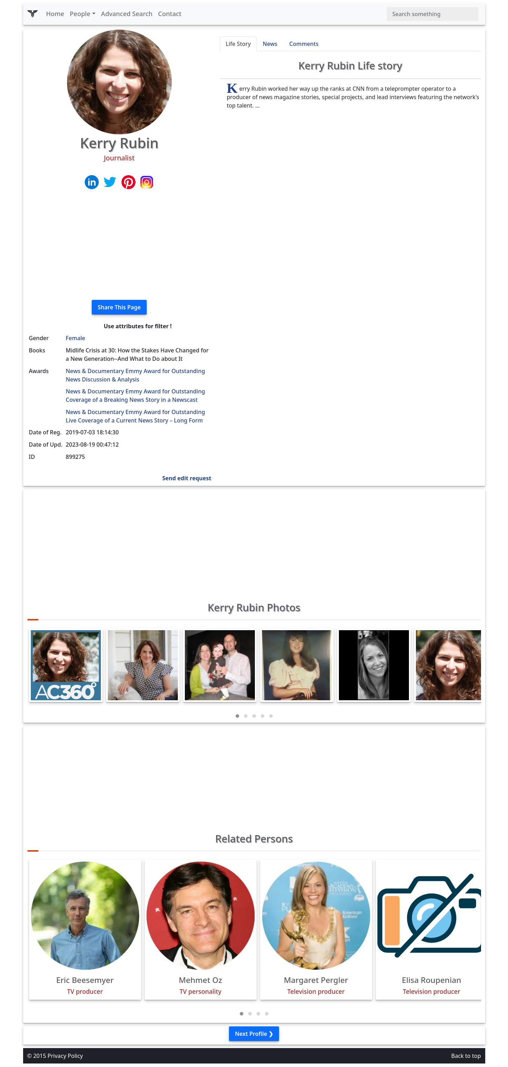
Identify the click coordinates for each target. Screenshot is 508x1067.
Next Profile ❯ (254, 1034)
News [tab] (270, 44)
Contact (170, 13)
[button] (237, 716)
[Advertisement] (119, 245)
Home (55, 13)
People (80, 13)
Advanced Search (127, 13)
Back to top (466, 1056)
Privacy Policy (65, 1056)
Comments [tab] (303, 44)
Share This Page (119, 307)
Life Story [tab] (238, 44)
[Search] (432, 14)
